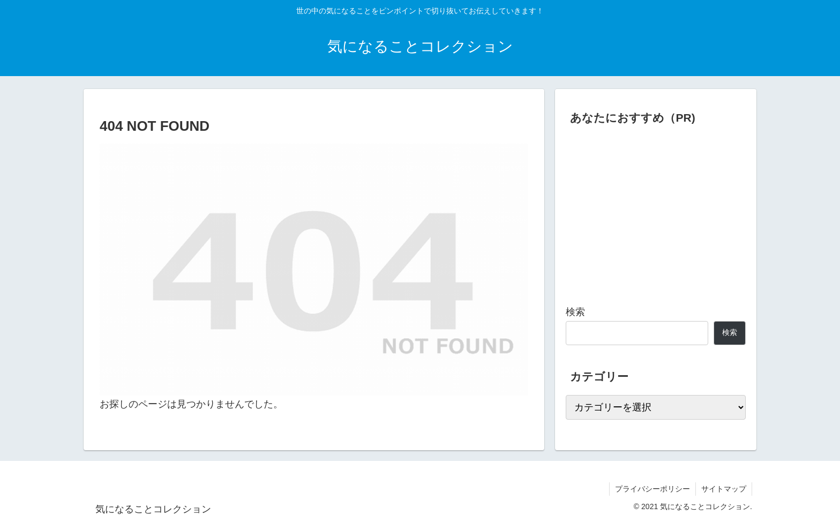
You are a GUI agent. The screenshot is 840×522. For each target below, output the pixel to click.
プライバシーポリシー (652, 488)
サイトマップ (723, 488)
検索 (575, 312)
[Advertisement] (656, 211)
